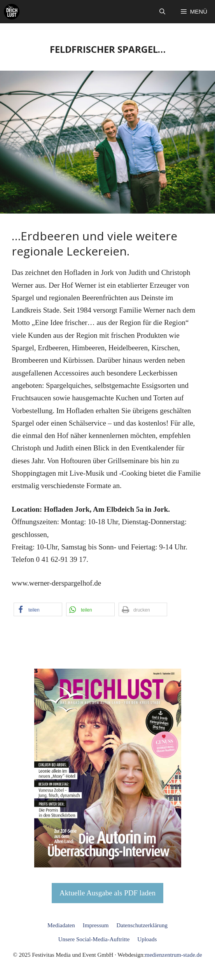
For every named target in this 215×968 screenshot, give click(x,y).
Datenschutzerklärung (142, 925)
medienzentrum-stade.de (173, 955)
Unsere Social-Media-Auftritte (94, 939)
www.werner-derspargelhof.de (56, 583)
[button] (162, 11)
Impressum (96, 925)
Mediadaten (61, 925)
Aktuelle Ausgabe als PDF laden (107, 893)
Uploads (147, 939)
